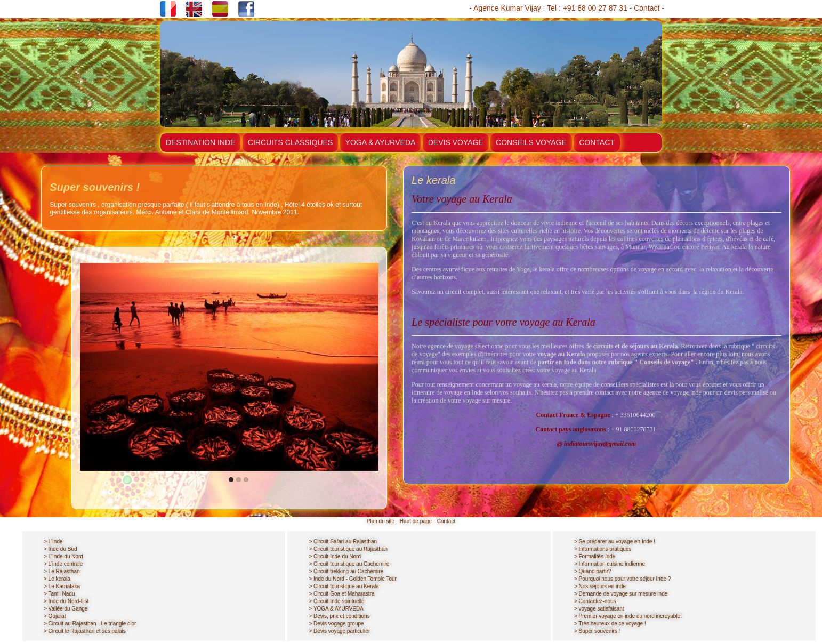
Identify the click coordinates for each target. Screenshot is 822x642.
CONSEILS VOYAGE (531, 142)
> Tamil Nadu (59, 594)
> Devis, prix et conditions (339, 616)
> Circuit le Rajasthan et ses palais (85, 631)
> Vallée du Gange (65, 609)
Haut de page (416, 521)
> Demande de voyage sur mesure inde (620, 594)
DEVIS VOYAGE (455, 142)
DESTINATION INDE (200, 142)
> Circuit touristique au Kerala (343, 586)
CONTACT (597, 142)
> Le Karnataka (62, 586)
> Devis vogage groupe (336, 624)
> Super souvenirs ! (597, 631)
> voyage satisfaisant (599, 609)
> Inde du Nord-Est (66, 601)
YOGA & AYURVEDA (380, 142)
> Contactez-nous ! (596, 601)
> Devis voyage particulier (339, 631)
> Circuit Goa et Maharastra (341, 594)
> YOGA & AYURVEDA (336, 609)
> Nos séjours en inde (600, 586)
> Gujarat (55, 616)
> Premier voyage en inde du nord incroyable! (628, 616)
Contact (646, 8)
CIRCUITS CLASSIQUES (290, 142)
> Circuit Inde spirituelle (336, 601)
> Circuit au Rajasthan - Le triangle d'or (90, 624)
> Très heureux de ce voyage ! (610, 624)
